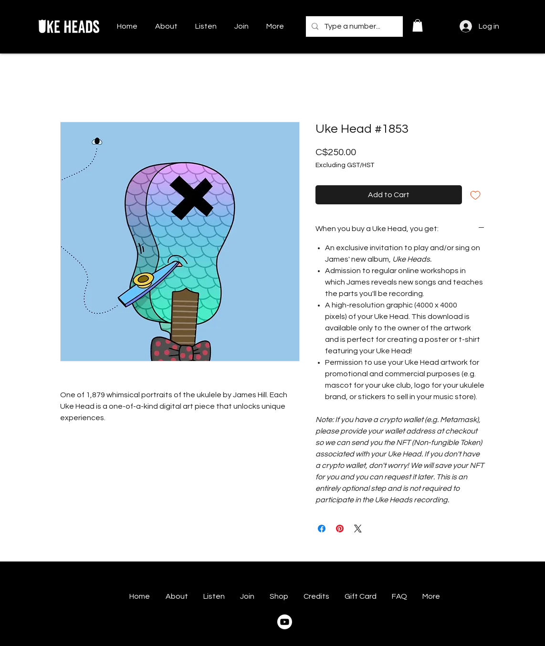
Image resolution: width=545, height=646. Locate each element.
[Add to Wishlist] (475, 194)
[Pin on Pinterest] (340, 528)
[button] (417, 25)
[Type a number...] (353, 26)
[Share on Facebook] (321, 528)
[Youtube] (284, 621)
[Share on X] (358, 528)
